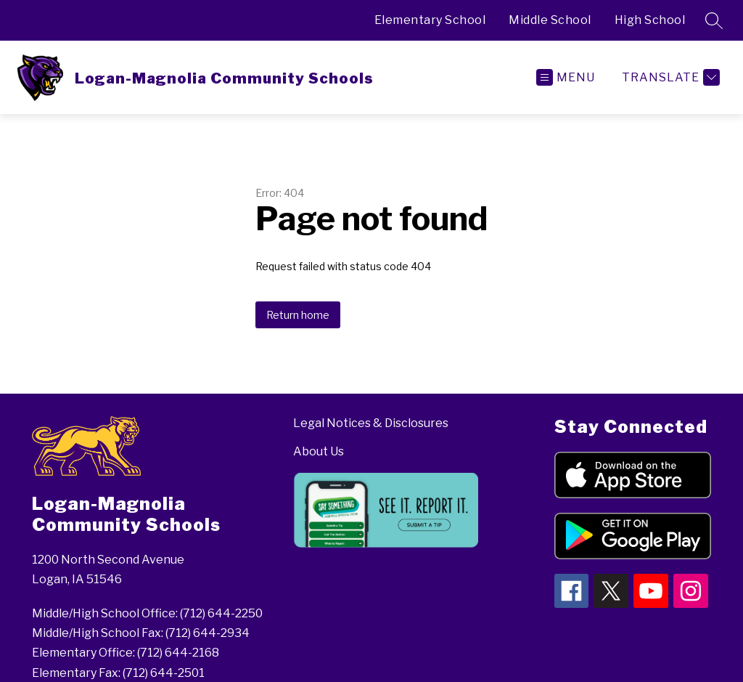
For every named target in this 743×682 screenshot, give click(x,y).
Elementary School (430, 20)
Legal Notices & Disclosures (370, 423)
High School (650, 20)
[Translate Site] (669, 77)
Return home (297, 315)
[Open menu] (565, 77)
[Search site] (714, 20)
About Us (318, 451)
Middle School (550, 20)
